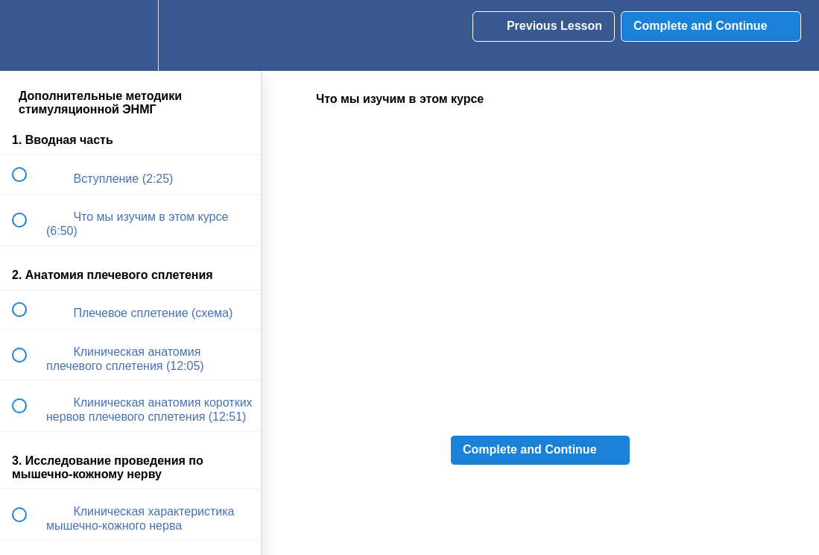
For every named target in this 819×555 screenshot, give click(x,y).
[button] (27, 35)
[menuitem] (130, 35)
